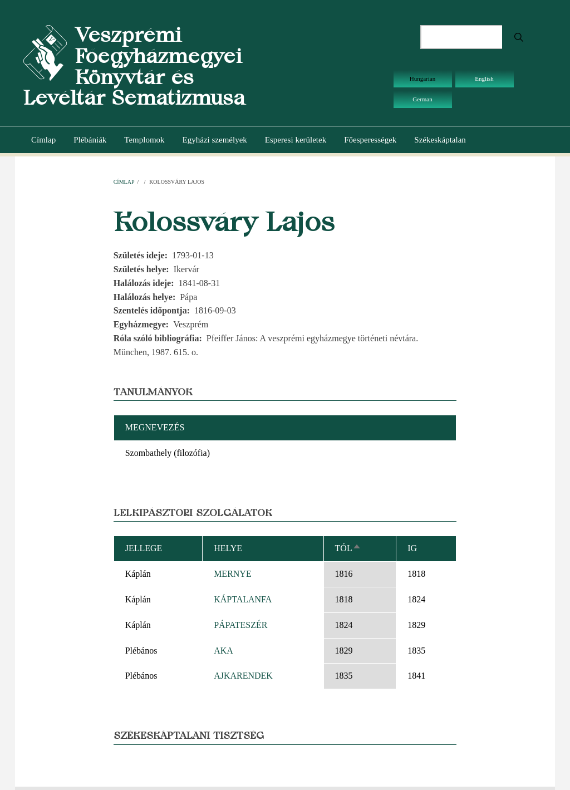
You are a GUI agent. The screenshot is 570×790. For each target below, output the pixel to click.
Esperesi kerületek (295, 139)
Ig (412, 548)
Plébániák (89, 139)
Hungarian (422, 78)
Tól (348, 548)
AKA (223, 650)
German (422, 99)
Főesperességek (370, 139)
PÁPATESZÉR (240, 625)
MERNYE (233, 573)
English (484, 78)
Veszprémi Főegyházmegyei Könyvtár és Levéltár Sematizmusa (134, 66)
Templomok (144, 139)
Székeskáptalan (439, 139)
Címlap (43, 139)
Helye (228, 548)
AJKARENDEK (243, 675)
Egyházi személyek (215, 139)
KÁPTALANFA (243, 599)
